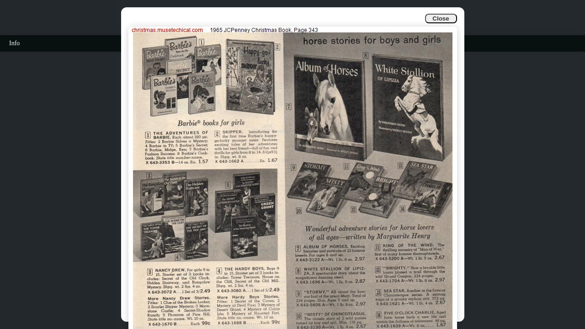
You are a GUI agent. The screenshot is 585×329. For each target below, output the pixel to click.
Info (14, 43)
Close (440, 18)
